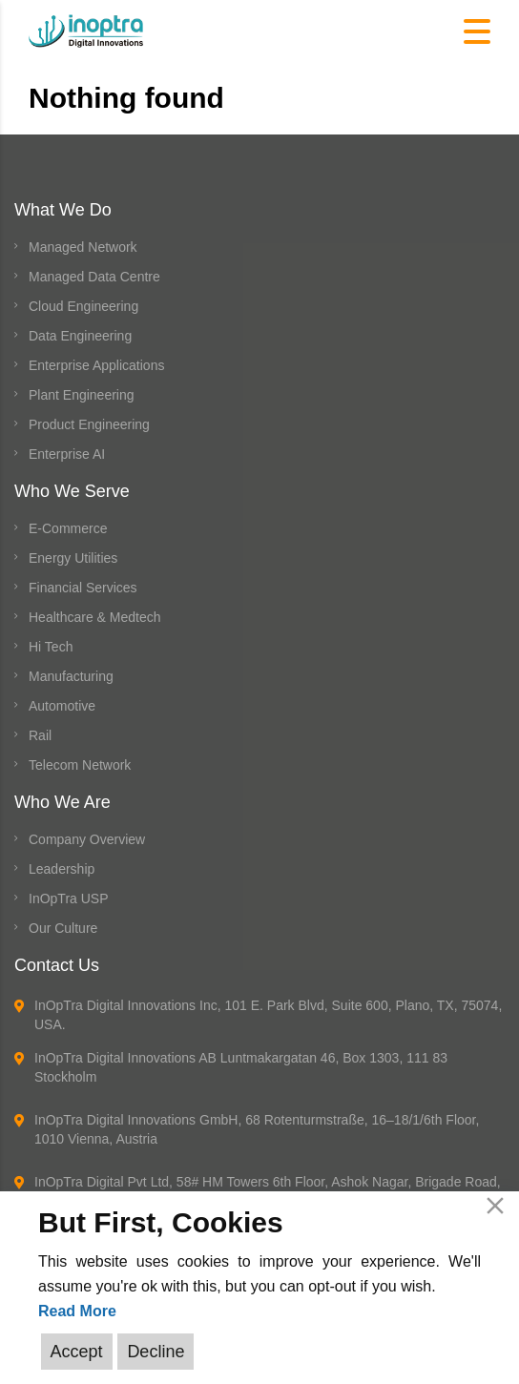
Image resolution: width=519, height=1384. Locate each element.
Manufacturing (71, 676)
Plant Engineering (82, 395)
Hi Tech (51, 646)
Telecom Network (80, 765)
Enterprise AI (67, 454)
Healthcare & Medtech (95, 617)
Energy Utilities (73, 558)
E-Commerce (68, 528)
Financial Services (83, 587)
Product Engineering (89, 424)
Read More (77, 1311)
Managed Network (83, 247)
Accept (77, 1351)
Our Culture (63, 928)
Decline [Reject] (155, 1351)
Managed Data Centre (94, 276)
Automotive (62, 705)
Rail (40, 735)
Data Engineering (80, 335)
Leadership (61, 869)
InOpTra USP (69, 898)
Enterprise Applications (96, 365)
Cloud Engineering (83, 306)
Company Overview (87, 839)
